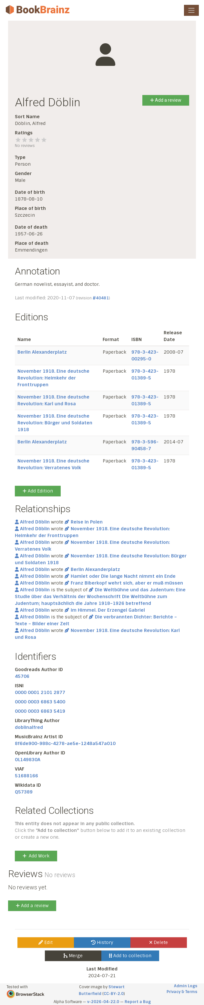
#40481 (101, 298)
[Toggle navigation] (191, 10)
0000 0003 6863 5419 (40, 711)
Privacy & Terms (182, 991)
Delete (158, 942)
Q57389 (24, 792)
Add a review (165, 100)
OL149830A (27, 759)
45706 (22, 676)
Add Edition (38, 491)
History (102, 942)
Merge (73, 955)
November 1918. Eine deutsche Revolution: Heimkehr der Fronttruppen (53, 378)
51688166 (26, 776)
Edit (45, 942)
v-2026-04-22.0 (103, 1001)
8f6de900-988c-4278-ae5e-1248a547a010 (65, 743)
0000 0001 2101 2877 (40, 692)
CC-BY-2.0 (114, 993)
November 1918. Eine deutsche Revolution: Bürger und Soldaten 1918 (54, 422)
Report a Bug (138, 1001)
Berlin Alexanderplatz (42, 352)
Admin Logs (185, 986)
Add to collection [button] (130, 955)
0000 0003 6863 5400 (40, 702)
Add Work (36, 856)
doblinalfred (29, 727)
